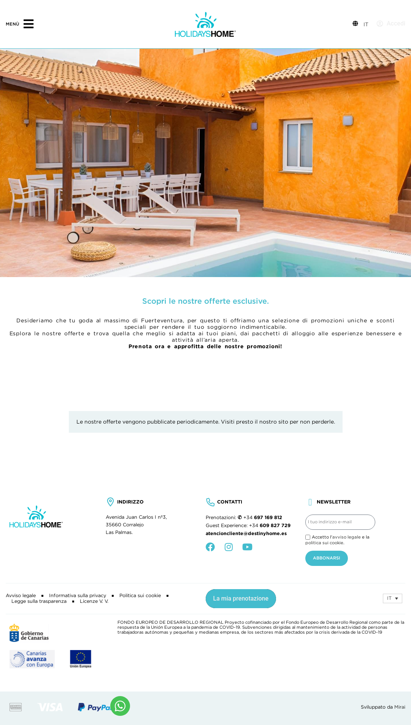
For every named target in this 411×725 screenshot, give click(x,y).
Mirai (399, 707)
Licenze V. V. (94, 601)
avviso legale (346, 537)
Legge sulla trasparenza (39, 601)
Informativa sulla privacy (77, 595)
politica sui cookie (324, 542)
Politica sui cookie (140, 595)
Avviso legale (21, 595)
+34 (262, 517)
